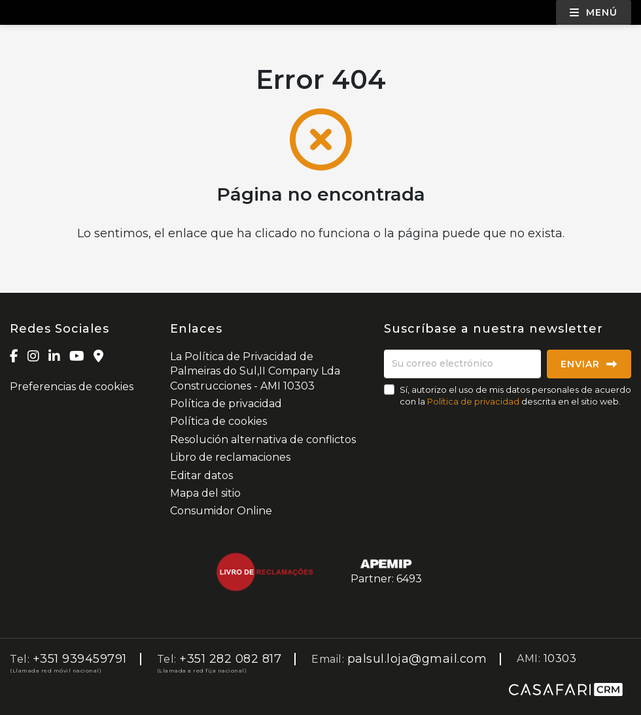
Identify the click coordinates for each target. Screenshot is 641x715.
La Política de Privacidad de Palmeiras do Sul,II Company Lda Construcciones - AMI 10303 (255, 371)
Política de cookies (218, 421)
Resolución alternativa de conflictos (263, 439)
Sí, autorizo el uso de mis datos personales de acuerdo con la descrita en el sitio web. (515, 395)
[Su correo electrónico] (462, 364)
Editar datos (201, 475)
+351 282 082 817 (230, 659)
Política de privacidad (226, 403)
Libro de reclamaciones (230, 457)
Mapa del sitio (205, 493)
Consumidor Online (221, 511)
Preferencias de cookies (71, 386)
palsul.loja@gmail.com (417, 659)
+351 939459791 (80, 659)
